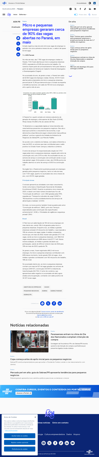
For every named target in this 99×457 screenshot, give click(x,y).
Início (15, 14)
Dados (69, 434)
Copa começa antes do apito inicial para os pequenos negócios (40, 359)
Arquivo (76, 434)
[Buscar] (92, 14)
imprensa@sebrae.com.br (44, 315)
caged (46, 287)
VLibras (94, 3)
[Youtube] (95, 9)
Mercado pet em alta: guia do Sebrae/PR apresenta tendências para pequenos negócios (48, 374)
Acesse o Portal (23, 393)
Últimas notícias (43, 423)
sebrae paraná (56, 291)
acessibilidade (81, 3)
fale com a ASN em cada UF (45, 317)
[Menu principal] (3, 14)
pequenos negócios (31, 291)
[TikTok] (85, 9)
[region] (20, 434)
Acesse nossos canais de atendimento (52, 312)
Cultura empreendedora (54, 434)
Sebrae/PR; (28, 294)
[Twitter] (75, 9)
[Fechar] (35, 417)
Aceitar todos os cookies (20, 436)
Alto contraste (90, 3)
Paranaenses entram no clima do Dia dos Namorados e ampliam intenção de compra (70, 337)
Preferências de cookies (19, 449)
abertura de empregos (32, 287)
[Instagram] (71, 9)
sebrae (44, 291)
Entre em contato (60, 423)
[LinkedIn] (90, 9)
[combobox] (20, 9)
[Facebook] (80, 9)
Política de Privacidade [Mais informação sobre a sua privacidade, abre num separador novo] (11, 430)
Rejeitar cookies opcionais (19, 442)
